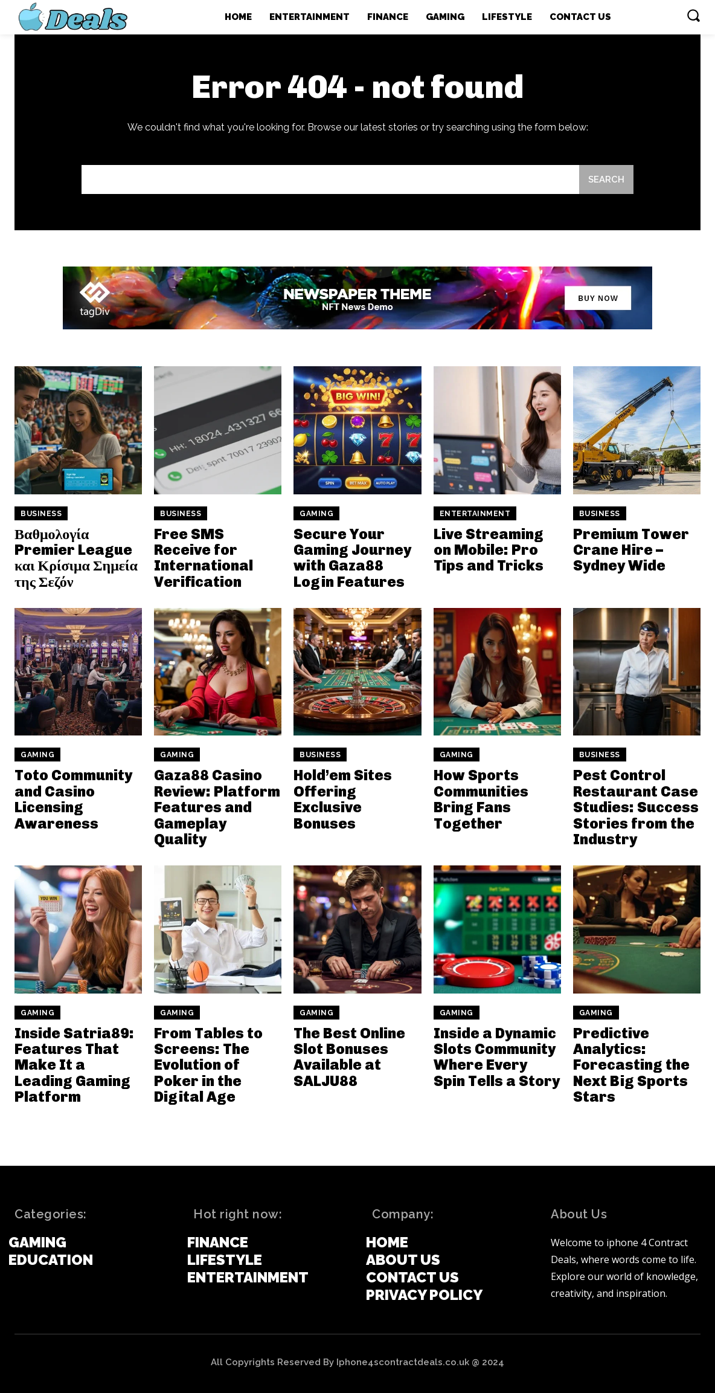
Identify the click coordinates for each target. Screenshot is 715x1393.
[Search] (606, 180)
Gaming (316, 513)
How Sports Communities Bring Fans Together (481, 799)
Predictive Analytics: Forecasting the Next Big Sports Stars (631, 1065)
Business (41, 513)
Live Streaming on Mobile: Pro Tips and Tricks (488, 550)
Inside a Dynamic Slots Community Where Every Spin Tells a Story (497, 1057)
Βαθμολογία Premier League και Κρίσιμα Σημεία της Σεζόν (76, 557)
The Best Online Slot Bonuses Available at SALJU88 (349, 1057)
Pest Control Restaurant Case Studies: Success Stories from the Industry (636, 807)
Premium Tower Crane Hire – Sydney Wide (631, 550)
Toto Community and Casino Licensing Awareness (73, 799)
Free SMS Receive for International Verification (203, 557)
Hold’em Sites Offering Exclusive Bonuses (342, 799)
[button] (693, 15)
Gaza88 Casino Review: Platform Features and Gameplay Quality (217, 807)
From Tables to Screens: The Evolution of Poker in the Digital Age (208, 1065)
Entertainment (475, 513)
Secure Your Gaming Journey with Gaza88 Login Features (352, 557)
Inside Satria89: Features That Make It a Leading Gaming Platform (74, 1065)
